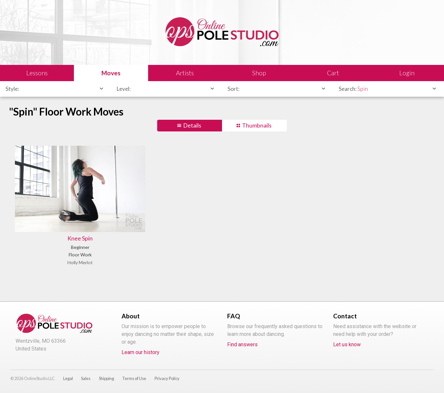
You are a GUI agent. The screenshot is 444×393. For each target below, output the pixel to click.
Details (192, 125)
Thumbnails (257, 125)
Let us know (347, 344)
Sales (85, 378)
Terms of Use (134, 378)
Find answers (242, 344)
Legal (68, 378)
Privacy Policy (167, 378)
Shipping (106, 378)
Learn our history (140, 352)
